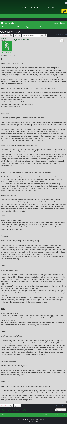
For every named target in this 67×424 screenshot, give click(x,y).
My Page (52, 7)
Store (23, 7)
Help (23, 11)
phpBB (26, 419)
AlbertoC (3, 38)
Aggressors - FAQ (10, 31)
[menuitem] (13, 23)
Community (37, 7)
